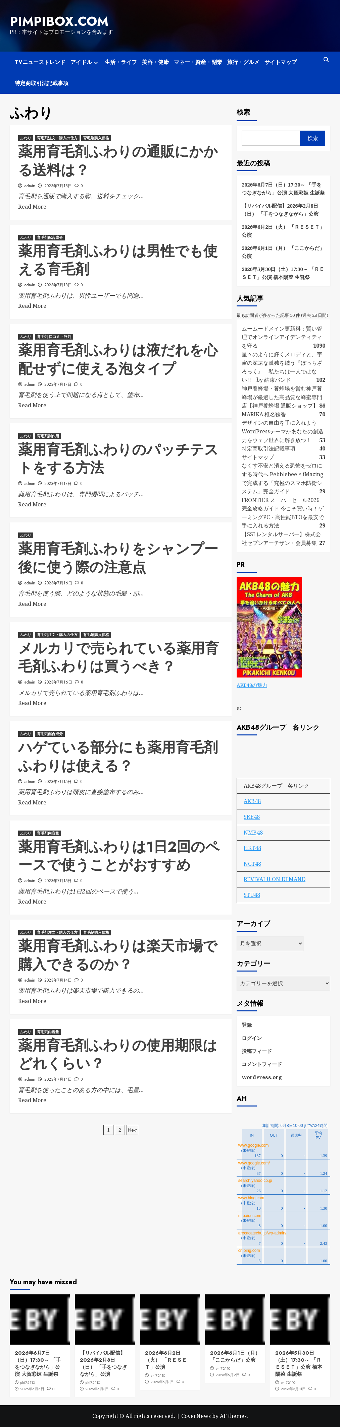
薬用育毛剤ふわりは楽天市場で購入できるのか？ (117, 954)
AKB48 (252, 800)
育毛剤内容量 (48, 833)
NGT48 (252, 863)
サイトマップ (280, 62)
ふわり (25, 137)
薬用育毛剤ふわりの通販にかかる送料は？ (118, 160)
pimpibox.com (57, 21)
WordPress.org (262, 1076)
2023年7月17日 (57, 384)
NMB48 (253, 832)
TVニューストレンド (40, 62)
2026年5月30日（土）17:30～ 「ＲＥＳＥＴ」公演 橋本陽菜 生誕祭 (283, 272)
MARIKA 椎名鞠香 (264, 413)
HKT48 (252, 847)
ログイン (252, 1037)
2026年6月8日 (32, 1388)
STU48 (252, 894)
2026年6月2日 (227, 1374)
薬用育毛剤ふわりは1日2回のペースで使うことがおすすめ (119, 855)
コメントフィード (262, 1063)
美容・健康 (155, 62)
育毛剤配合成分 (50, 237)
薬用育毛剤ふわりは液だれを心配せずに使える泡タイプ (118, 359)
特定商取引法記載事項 (41, 83)
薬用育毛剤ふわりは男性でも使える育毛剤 (117, 259)
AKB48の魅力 (252, 684)
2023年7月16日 (58, 582)
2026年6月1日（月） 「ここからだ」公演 (283, 251)
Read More (32, 206)
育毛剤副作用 (48, 435)
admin (30, 185)
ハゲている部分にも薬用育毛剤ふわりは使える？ (118, 756)
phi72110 (27, 1382)
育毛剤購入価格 (96, 137)
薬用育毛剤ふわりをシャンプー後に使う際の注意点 (118, 557)
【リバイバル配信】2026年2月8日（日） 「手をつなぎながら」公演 (280, 209)
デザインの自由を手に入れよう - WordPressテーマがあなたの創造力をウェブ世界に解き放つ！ (283, 431)
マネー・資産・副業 (198, 62)
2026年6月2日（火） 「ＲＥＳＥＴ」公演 (283, 230)
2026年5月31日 (293, 1388)
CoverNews (196, 1415)
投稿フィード (257, 1050)
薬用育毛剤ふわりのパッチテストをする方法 (118, 458)
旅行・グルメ (243, 62)
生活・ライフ (121, 62)
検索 (243, 112)
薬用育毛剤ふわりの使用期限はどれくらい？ (117, 1054)
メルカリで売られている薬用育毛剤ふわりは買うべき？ (118, 657)
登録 (247, 1024)
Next (132, 1129)
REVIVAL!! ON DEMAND (274, 878)
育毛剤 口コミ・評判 (54, 336)
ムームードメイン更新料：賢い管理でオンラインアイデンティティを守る (282, 336)
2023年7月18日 (58, 185)
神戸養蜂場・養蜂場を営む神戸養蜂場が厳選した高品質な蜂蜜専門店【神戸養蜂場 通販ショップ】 (282, 396)
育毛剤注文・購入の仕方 (57, 137)
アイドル (85, 62)
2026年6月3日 (97, 1388)
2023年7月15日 (57, 781)
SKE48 (252, 816)
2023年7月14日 (58, 980)
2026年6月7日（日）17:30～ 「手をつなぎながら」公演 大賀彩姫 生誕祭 (283, 188)
